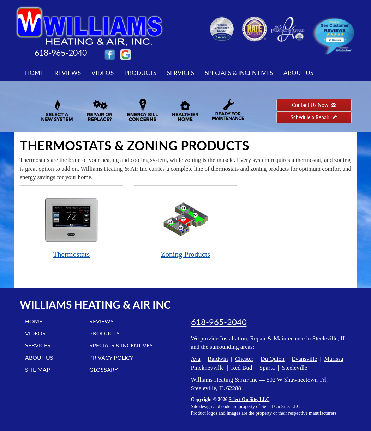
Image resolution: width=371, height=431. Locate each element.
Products (140, 73)
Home (34, 73)
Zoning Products (185, 226)
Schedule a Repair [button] (314, 117)
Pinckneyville (207, 367)
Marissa (333, 359)
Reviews (67, 73)
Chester (244, 359)
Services (180, 73)
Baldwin (218, 359)
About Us (298, 73)
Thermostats (71, 226)
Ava (196, 359)
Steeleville (294, 367)
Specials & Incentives (239, 73)
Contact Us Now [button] (314, 105)
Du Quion (273, 359)
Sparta (267, 367)
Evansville (304, 359)
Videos (102, 73)
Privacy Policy (112, 357)
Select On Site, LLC (249, 399)
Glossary (104, 369)
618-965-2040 (219, 322)
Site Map (37, 369)
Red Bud (241, 367)
